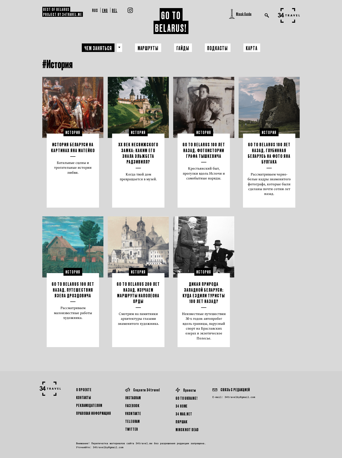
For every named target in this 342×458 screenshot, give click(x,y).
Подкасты (218, 48)
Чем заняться (97, 48)
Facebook (132, 405)
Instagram (133, 397)
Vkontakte (133, 413)
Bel (114, 10)
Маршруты (148, 48)
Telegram (132, 421)
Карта (253, 48)
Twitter (131, 429)
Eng (105, 10)
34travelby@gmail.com (240, 397)
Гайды (183, 48)
